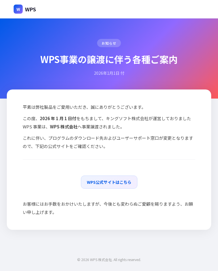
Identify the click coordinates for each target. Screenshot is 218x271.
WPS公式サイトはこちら (109, 182)
